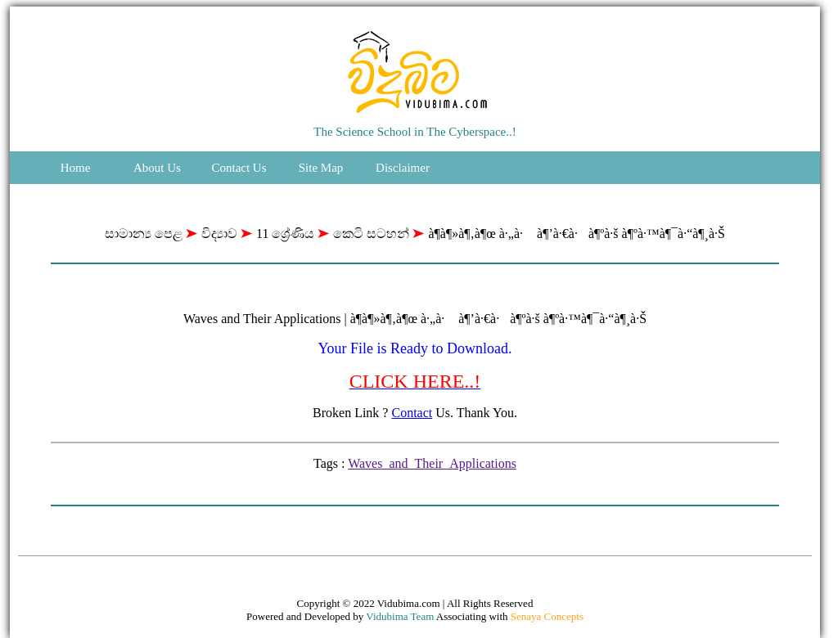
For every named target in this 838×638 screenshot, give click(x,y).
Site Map (321, 167)
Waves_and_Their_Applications (432, 463)
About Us (157, 167)
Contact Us (238, 167)
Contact (411, 413)
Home (76, 167)
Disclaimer (403, 167)
